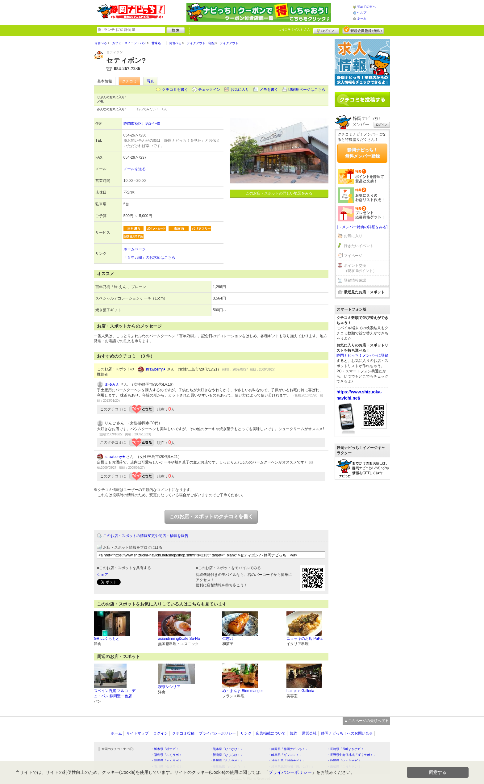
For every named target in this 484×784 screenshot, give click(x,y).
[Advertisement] (362, 578)
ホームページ (134, 249)
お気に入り (240, 89)
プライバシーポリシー (217, 733)
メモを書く (269, 89)
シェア (102, 574)
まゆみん (112, 384)
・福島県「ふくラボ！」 (168, 755)
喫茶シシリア (169, 687)
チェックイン (209, 89)
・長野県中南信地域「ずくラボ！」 (351, 755)
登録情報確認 (355, 280)
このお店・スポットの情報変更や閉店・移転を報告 (145, 536)
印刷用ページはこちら (306, 89)
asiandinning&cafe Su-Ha (179, 638)
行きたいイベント (358, 246)
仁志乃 (227, 638)
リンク (246, 733)
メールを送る (134, 169)
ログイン (326, 30)
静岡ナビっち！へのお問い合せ (347, 733)
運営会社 (309, 733)
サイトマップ (137, 733)
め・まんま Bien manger (242, 691)
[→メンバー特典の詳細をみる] (362, 227)
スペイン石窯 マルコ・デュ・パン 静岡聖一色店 (115, 693)
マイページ (353, 256)
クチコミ (129, 81)
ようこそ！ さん (294, 29)
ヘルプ (361, 12)
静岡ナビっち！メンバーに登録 (362, 355)
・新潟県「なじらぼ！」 (227, 755)
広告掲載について (271, 733)
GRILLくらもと (106, 638)
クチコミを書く (175, 89)
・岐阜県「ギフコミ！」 (285, 755)
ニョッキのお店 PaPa (304, 638)
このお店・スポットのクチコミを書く (211, 516)
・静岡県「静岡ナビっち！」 (288, 749)
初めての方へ (366, 6)
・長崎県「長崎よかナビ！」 (347, 749)
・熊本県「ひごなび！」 (227, 749)
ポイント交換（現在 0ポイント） (360, 268)
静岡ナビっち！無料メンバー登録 (362, 152)
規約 (293, 733)
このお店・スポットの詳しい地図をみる (279, 193)
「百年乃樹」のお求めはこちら (149, 257)
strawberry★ (155, 369)
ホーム (361, 18)
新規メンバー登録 (363, 30)
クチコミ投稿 (183, 733)
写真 (150, 81)
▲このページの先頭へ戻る (366, 721)
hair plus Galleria (300, 691)
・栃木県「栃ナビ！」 (166, 749)
